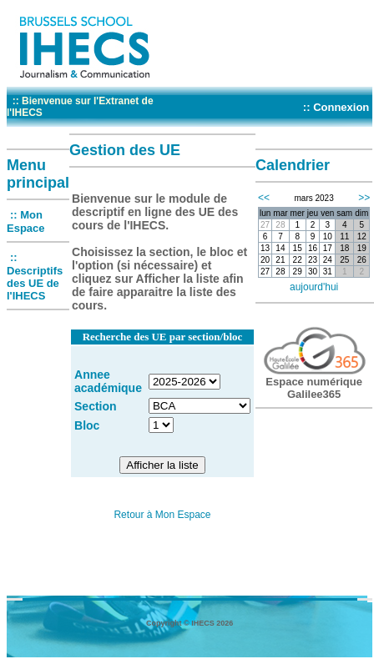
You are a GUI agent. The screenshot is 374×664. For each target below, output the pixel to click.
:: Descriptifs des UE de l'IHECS (35, 276)
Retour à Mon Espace (162, 515)
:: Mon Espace (26, 221)
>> (364, 198)
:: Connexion (336, 107)
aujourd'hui (314, 287)
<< (264, 198)
